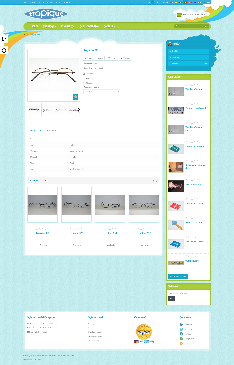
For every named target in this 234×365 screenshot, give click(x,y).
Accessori (176, 63)
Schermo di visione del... (195, 166)
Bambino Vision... (194, 89)
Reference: (88, 64)
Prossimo (79, 109)
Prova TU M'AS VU (195, 222)
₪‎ (160, 2)
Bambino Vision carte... (193, 128)
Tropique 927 (42, 233)
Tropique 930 (110, 233)
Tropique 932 (144, 233)
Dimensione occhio (91, 87)
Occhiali (175, 51)
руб (156, 2)
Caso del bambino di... (196, 108)
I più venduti (175, 77)
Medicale (175, 57)
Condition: (87, 68)
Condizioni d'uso (94, 332)
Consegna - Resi (94, 324)
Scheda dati (36, 130)
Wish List (53, 2)
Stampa (90, 73)
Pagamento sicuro (95, 336)
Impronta (91, 328)
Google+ (111, 58)
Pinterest (125, 58)
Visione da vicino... (195, 203)
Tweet (88, 58)
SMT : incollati (193, 184)
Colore (86, 78)
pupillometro (192, 260)
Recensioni (52, 130)
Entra (26, 2)
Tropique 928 (76, 233)
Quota (99, 58)
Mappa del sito (94, 340)
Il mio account (35, 2)
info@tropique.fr (41, 332)
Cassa (45, 2)
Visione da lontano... (195, 146)
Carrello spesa (64, 2)
